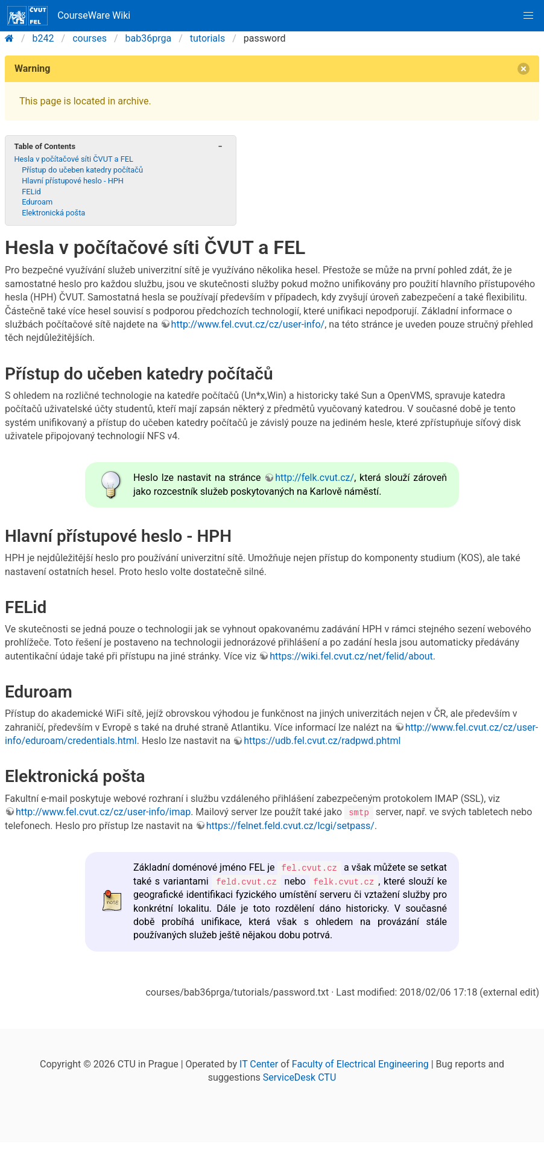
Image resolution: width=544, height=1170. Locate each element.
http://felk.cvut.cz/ (314, 477)
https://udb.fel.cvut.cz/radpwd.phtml (322, 740)
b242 (43, 38)
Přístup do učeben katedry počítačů (82, 169)
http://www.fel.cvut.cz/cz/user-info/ (248, 324)
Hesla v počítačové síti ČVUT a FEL (73, 159)
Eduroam (37, 201)
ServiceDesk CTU (299, 1077)
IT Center (258, 1063)
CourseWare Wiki (68, 15)
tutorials (207, 38)
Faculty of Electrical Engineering (360, 1063)
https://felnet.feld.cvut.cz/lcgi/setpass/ (290, 825)
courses (89, 38)
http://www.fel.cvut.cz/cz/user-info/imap (103, 812)
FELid (31, 191)
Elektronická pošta (53, 212)
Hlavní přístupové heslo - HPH (73, 180)
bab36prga (148, 38)
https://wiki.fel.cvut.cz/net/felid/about (351, 656)
